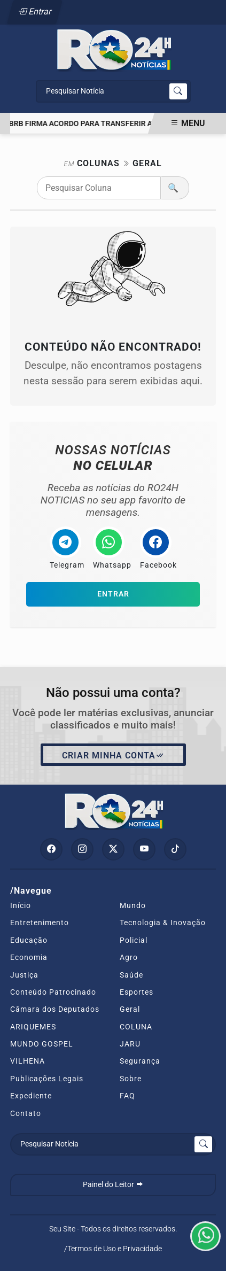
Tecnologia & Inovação (163, 922)
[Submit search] (177, 91)
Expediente (31, 1095)
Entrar (35, 11)
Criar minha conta (113, 755)
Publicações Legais (46, 1078)
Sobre (131, 1078)
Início (20, 905)
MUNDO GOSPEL (41, 1044)
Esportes (136, 992)
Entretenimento (39, 922)
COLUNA (136, 1026)
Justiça (24, 975)
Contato (25, 1113)
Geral (130, 1009)
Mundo (133, 905)
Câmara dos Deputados (54, 1009)
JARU (130, 1044)
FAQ (127, 1095)
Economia (29, 957)
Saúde (131, 975)
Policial (133, 940)
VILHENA (27, 1061)
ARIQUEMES (33, 1026)
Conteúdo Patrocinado (53, 992)
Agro (129, 957)
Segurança (140, 1061)
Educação (29, 940)
